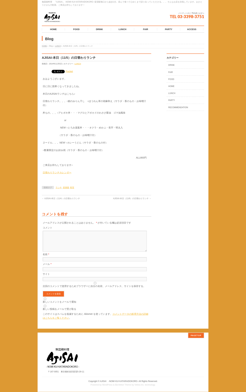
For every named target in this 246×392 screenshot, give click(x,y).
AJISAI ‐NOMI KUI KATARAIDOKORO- (119, 381)
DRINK (171, 65)
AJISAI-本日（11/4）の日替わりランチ (61, 198)
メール (47, 268)
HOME (44, 46)
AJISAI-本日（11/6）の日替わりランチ (132, 198)
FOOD (171, 79)
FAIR (170, 72)
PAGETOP (196, 335)
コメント (47, 227)
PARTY (171, 100)
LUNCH (58, 46)
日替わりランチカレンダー (57, 172)
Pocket (69, 71)
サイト (46, 278)
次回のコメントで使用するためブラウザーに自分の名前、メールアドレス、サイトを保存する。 (94, 290)
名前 (46, 258)
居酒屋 (66, 187)
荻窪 (72, 187)
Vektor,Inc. (139, 385)
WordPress (107, 385)
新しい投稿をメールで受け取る (59, 313)
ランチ (59, 187)
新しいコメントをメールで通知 (59, 306)
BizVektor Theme (123, 385)
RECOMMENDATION (178, 107)
